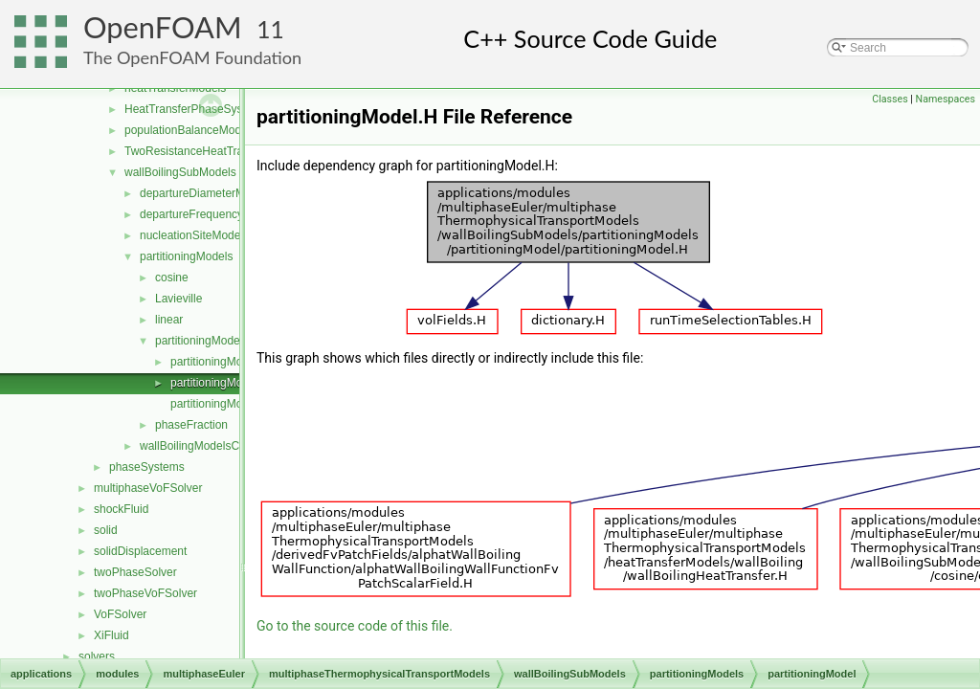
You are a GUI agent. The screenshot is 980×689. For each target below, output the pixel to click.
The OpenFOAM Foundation (192, 57)
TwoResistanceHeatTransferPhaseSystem (232, 151)
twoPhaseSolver (135, 572)
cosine (172, 277)
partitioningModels (186, 256)
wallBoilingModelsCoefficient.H (218, 446)
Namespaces (945, 99)
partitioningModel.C (219, 361)
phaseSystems (147, 467)
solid (106, 530)
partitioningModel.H (219, 382)
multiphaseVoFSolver (148, 488)
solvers (96, 656)
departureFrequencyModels (210, 214)
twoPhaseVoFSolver (145, 593)
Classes (889, 99)
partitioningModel (198, 340)
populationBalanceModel (187, 130)
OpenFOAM (162, 27)
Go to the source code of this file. (354, 625)
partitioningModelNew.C (231, 404)
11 (270, 29)
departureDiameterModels (206, 193)
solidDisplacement (140, 551)
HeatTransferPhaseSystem (193, 109)
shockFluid (121, 509)
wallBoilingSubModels (180, 172)
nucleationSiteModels (194, 235)
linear (169, 319)
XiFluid (111, 635)
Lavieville (178, 298)
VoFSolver (120, 614)
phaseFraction (191, 425)
